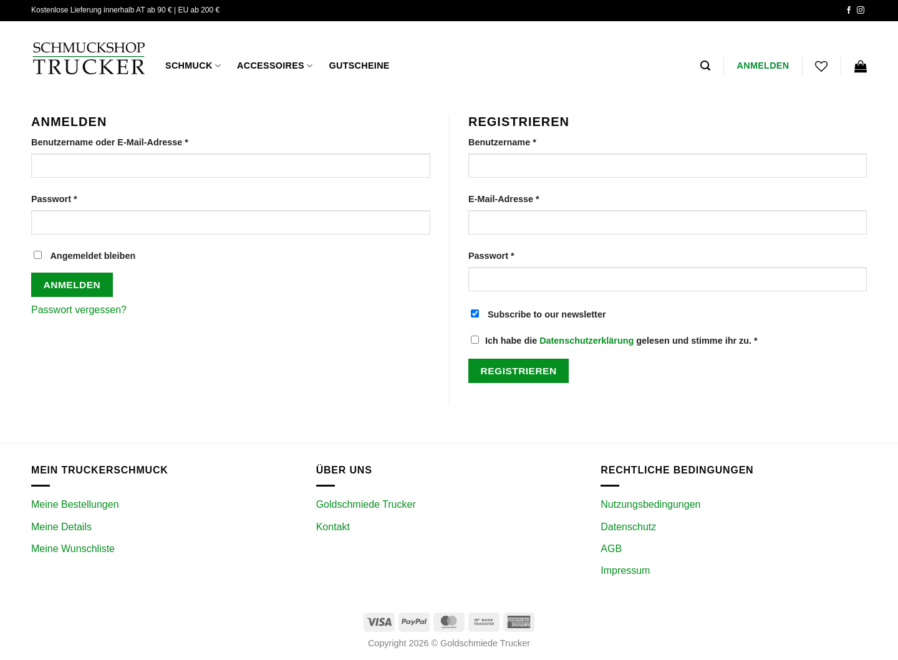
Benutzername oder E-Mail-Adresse (135, 141)
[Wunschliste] (821, 66)
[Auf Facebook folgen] (848, 10)
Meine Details (61, 527)
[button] (705, 66)
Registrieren (519, 371)
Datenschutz (628, 527)
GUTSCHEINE (359, 65)
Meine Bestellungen (75, 504)
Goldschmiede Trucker (366, 504)
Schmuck (193, 66)
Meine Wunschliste (73, 548)
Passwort (79, 198)
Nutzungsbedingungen (650, 504)
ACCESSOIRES (274, 66)
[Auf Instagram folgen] (860, 10)
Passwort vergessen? (79, 309)
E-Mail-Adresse (528, 198)
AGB (611, 548)
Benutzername (527, 141)
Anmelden (72, 284)
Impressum (625, 570)
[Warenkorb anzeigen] (860, 66)
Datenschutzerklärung (586, 341)
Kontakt (333, 527)
